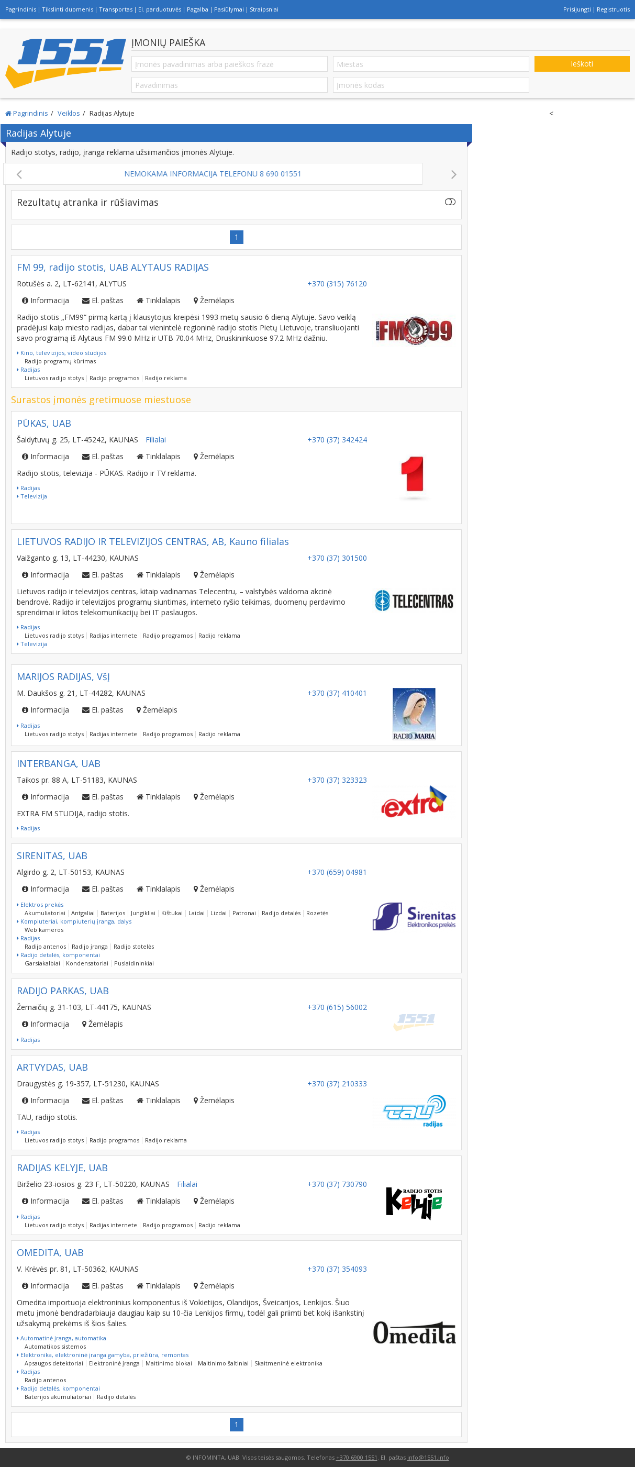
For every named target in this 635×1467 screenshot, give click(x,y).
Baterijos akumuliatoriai (58, 1397)
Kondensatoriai (87, 963)
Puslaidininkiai (134, 963)
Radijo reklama (166, 378)
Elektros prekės (40, 904)
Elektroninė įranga (114, 1363)
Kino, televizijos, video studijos (61, 353)
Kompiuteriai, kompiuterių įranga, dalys (74, 921)
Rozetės (317, 913)
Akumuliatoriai (45, 913)
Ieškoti (582, 64)
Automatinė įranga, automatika (61, 1338)
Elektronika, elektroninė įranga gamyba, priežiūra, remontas (102, 1355)
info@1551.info (428, 1457)
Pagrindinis (20, 9)
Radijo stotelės (134, 946)
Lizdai (218, 913)
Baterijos (113, 913)
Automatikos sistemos (55, 1346)
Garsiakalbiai (42, 963)
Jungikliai (143, 913)
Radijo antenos (45, 946)
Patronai (244, 913)
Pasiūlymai (229, 9)
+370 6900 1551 (356, 1457)
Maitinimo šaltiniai (223, 1363)
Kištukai (172, 913)
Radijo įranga (90, 946)
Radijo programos (114, 378)
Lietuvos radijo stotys (54, 378)
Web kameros (44, 929)
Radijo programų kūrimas (60, 361)
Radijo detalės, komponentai (58, 955)
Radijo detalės (281, 913)
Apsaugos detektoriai (54, 1363)
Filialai (156, 439)
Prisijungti (577, 9)
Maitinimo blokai (169, 1363)
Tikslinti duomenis (67, 9)
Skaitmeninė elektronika (288, 1363)
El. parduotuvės (159, 9)
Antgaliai (83, 913)
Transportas (115, 9)
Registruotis (613, 9)
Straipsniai (264, 9)
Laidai (196, 913)
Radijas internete (113, 635)
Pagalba (197, 9)
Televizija (32, 496)
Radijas (28, 369)
